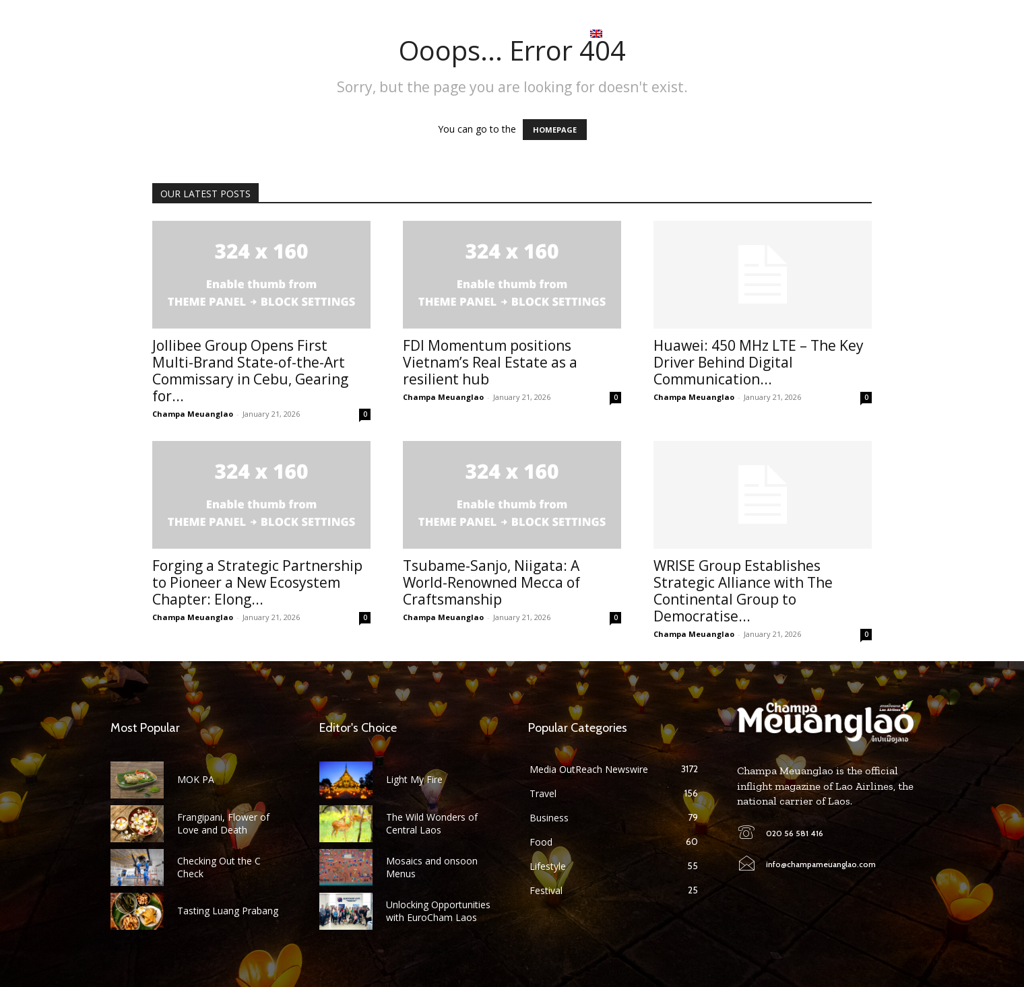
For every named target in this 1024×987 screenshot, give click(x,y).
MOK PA (195, 779)
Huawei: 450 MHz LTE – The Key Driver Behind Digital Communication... (758, 362)
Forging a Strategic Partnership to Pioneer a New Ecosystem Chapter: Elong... (257, 582)
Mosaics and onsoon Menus (432, 866)
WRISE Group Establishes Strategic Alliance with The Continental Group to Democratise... (743, 590)
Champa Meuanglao (192, 414)
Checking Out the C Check (219, 866)
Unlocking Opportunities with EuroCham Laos (438, 910)
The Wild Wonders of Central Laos (432, 823)
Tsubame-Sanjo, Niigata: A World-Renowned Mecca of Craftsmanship (491, 582)
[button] (903, 33)
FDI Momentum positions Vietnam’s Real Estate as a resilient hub (490, 362)
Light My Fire (414, 779)
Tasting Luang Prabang (227, 910)
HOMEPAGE (555, 130)
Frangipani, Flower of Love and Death (223, 823)
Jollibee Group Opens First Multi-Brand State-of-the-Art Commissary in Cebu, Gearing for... (250, 370)
